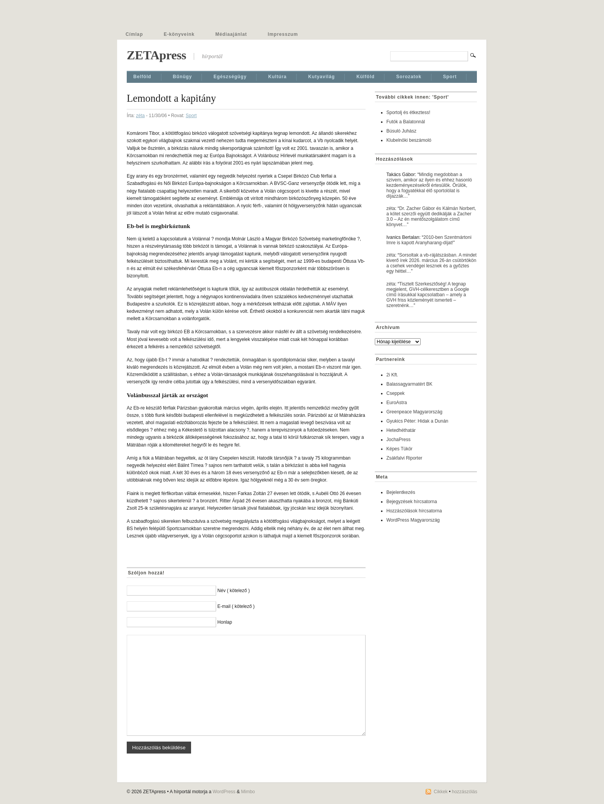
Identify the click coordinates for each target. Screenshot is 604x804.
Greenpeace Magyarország (414, 412)
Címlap (134, 34)
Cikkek (441, 791)
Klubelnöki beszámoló (408, 140)
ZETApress (156, 55)
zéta (140, 115)
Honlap (224, 622)
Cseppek (395, 393)
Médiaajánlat (231, 34)
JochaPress (398, 439)
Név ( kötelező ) (233, 590)
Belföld (142, 76)
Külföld (365, 76)
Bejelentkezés (400, 492)
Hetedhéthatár (401, 430)
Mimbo (248, 791)
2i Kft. (392, 375)
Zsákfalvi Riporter (404, 458)
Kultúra (277, 76)
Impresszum (283, 34)
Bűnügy (182, 76)
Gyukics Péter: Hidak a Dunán (417, 421)
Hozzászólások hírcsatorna (414, 511)
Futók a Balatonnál (405, 121)
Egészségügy (230, 76)
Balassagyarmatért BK (409, 384)
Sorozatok (408, 76)
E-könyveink (179, 34)
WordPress (224, 791)
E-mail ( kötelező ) (236, 606)
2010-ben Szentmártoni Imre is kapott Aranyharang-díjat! (428, 240)
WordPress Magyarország (413, 520)
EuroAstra (396, 402)
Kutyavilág (321, 76)
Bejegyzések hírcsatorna (411, 501)
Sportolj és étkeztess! (408, 112)
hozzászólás (464, 791)
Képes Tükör (399, 449)
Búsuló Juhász (401, 131)
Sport (450, 76)
